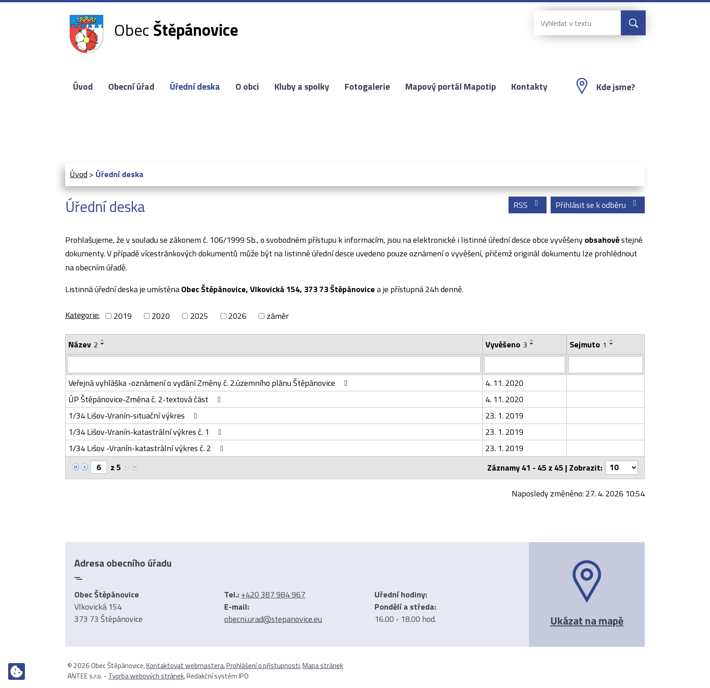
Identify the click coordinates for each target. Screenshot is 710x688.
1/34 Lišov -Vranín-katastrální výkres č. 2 (147, 448)
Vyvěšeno (506, 344)
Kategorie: (82, 315)
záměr (278, 316)
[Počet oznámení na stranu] (621, 468)
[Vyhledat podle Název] (274, 364)
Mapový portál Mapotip (450, 86)
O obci (247, 86)
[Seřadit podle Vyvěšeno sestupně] (532, 344)
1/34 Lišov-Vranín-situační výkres (134, 415)
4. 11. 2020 (504, 383)
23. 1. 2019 (504, 415)
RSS (527, 205)
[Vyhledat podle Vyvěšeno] (524, 364)
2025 (199, 316)
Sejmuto (588, 344)
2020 (161, 316)
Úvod (83, 86)
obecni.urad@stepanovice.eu (273, 619)
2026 (237, 316)
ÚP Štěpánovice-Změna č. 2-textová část (146, 399)
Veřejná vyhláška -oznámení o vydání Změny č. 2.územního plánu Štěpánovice (209, 383)
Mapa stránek (322, 665)
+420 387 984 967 (273, 594)
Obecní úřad (131, 86)
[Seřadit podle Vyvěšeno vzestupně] (532, 340)
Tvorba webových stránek (146, 676)
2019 (123, 316)
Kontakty (529, 86)
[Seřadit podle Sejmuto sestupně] (612, 344)
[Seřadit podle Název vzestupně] (103, 340)
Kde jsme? (615, 87)
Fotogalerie (367, 86)
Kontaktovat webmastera (185, 665)
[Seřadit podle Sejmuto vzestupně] (612, 340)
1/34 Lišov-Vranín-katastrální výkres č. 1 (146, 432)
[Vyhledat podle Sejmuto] (605, 364)
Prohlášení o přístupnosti (263, 665)
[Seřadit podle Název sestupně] (103, 344)
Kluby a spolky (301, 86)
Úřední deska (195, 86)
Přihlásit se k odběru (598, 205)
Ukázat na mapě (587, 620)
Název (83, 344)
